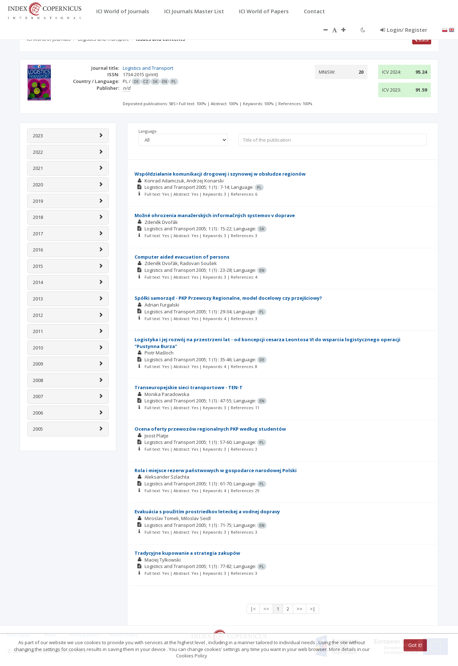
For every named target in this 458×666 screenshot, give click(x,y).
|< (253, 609)
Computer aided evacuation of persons (182, 257)
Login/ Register (403, 29)
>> (299, 609)
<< (266, 609)
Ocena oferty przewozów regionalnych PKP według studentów (210, 429)
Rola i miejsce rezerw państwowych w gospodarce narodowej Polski (216, 470)
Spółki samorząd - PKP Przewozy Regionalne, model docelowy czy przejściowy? (228, 298)
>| (312, 609)
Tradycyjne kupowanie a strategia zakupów (187, 553)
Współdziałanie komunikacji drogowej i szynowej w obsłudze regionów (220, 174)
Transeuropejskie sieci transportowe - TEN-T (189, 387)
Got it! (415, 645)
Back (421, 39)
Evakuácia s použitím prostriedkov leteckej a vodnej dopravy (207, 511)
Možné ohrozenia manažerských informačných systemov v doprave (215, 215)
